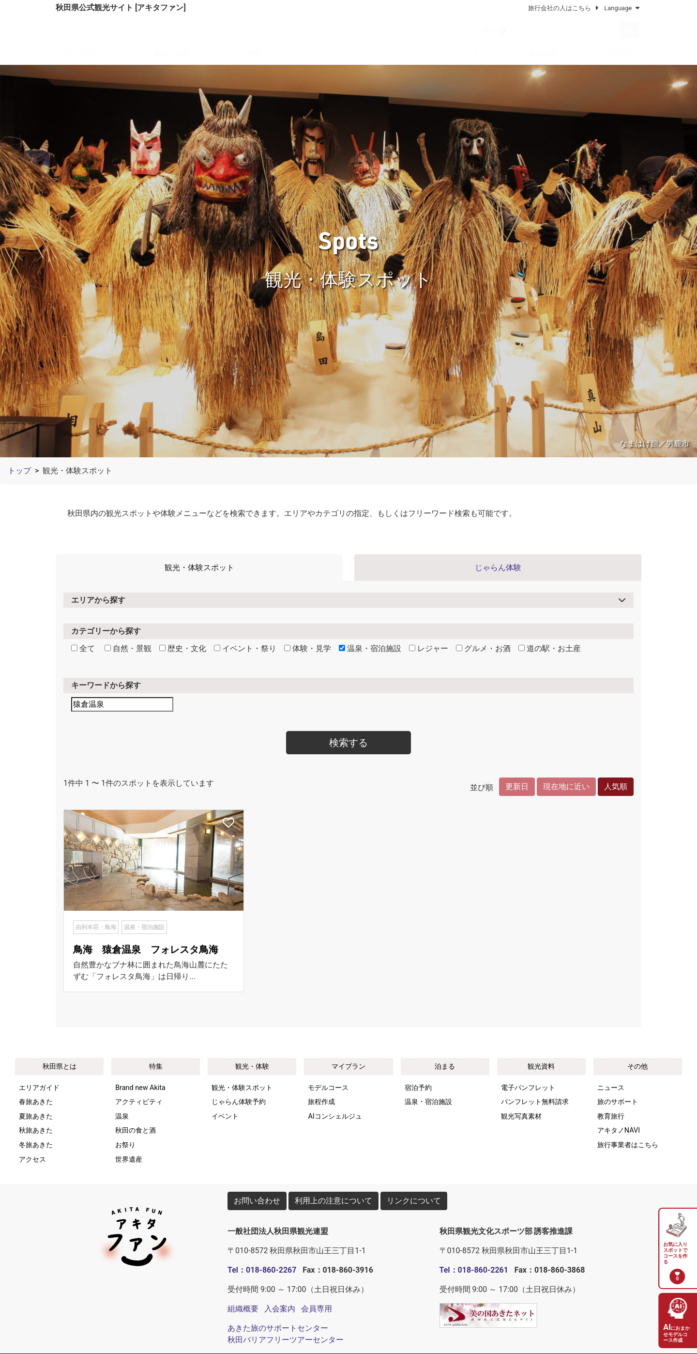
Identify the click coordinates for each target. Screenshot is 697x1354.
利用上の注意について (333, 1200)
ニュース (610, 1088)
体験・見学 (307, 648)
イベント (465, 53)
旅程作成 (321, 1102)
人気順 (615, 786)
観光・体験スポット (199, 567)
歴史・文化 (182, 648)
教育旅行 (610, 1116)
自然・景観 (128, 648)
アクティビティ (139, 1102)
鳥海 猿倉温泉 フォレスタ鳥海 (145, 949)
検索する (348, 742)
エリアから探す (98, 600)
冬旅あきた (36, 1145)
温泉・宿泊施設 (370, 648)
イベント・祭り (245, 648)
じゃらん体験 (498, 567)
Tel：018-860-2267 (261, 1270)
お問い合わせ (257, 1200)
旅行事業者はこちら (627, 1145)
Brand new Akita (140, 1088)
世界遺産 (128, 1159)
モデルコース (328, 1088)
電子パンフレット (528, 1088)
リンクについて (414, 1200)
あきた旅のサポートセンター (277, 1328)
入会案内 (279, 1308)
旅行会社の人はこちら (559, 8)
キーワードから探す (106, 685)
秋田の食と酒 (135, 1130)
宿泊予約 (418, 1088)
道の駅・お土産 (549, 648)
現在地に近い (566, 786)
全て (83, 648)
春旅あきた (36, 1102)
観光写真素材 (521, 1116)
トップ (19, 470)
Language (621, 8)
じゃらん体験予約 (239, 1102)
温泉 (122, 1116)
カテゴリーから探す (106, 631)
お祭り (125, 1145)
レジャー (428, 648)
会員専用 (316, 1308)
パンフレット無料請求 (535, 1102)
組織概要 (242, 1308)
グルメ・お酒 (483, 648)
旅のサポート (617, 1102)
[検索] (565, 30)
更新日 (517, 786)
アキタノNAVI (618, 1130)
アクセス (620, 53)
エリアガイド (83, 53)
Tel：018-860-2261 (473, 1270)
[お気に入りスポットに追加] (228, 823)
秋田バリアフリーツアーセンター (285, 1339)
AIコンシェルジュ (335, 1116)
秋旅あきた (36, 1130)
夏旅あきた (36, 1116)
